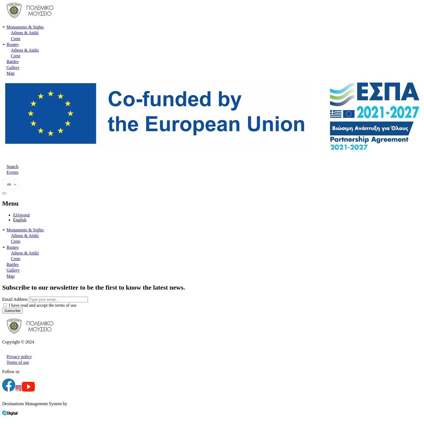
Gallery (13, 67)
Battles (13, 61)
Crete (15, 38)
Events (13, 172)
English (19, 220)
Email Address (15, 299)
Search (13, 166)
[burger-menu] (4, 193)
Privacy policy (19, 356)
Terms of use (18, 362)
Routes (13, 44)
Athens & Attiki (25, 32)
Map (10, 73)
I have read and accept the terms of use (42, 305)
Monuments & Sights (25, 27)
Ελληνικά (21, 215)
